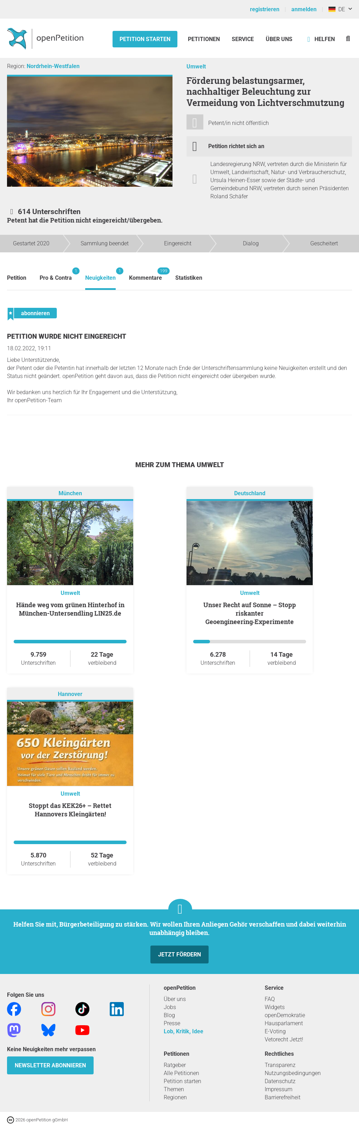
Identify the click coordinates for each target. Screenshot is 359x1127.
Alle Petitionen (181, 1073)
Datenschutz (280, 1081)
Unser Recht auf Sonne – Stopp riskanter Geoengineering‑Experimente (249, 613)
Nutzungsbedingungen (293, 1073)
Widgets (275, 1007)
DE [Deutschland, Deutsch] (336, 9)
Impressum (278, 1089)
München (70, 493)
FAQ (270, 999)
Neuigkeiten (100, 274)
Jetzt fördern (179, 954)
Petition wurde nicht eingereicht (66, 336)
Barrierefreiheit (282, 1097)
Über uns (175, 999)
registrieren (264, 9)
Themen (174, 1089)
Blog (169, 1015)
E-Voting (275, 1031)
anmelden (304, 9)
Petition (16, 277)
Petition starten (145, 39)
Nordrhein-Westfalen (53, 66)
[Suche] (348, 38)
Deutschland (249, 493)
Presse (172, 1023)
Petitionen (204, 39)
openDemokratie (285, 1015)
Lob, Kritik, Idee (183, 1031)
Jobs (170, 1007)
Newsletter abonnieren (50, 1065)
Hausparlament (284, 1023)
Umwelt (196, 66)
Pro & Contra (56, 274)
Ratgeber (175, 1065)
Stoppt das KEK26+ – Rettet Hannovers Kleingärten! (70, 809)
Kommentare (145, 274)
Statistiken (188, 277)
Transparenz (280, 1065)
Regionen (175, 1097)
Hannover (70, 694)
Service (243, 39)
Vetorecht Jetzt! (284, 1039)
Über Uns (279, 39)
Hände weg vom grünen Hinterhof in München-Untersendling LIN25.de (70, 609)
